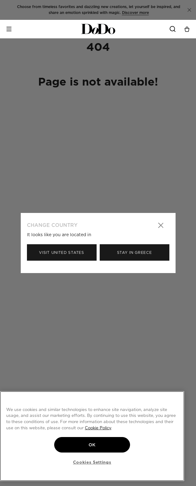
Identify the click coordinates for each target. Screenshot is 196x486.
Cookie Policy (98, 427)
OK (92, 444)
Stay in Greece (134, 252)
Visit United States (61, 252)
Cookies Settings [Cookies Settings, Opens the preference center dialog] (92, 462)
